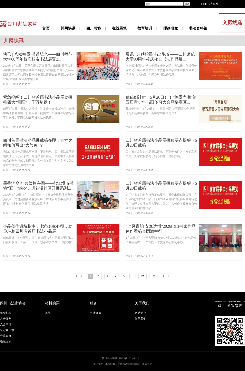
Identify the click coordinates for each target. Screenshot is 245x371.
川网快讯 (68, 28)
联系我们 (140, 318)
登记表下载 (7, 330)
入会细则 (5, 318)
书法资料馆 (198, 28)
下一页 (166, 276)
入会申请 (5, 324)
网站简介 (140, 313)
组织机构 (5, 313)
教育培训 (144, 28)
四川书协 (93, 28)
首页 (46, 28)
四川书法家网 (209, 4)
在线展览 (119, 28)
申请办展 (95, 313)
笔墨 (48, 313)
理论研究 (170, 28)
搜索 (187, 3)
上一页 (79, 276)
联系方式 (5, 341)
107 (142, 276)
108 (153, 276)
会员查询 (5, 335)
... (133, 276)
